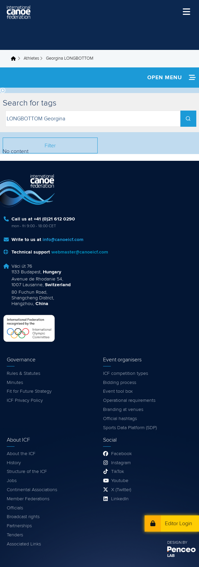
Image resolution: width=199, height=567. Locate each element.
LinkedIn (120, 499)
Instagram (121, 462)
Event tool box (118, 391)
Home (15, 58)
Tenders (15, 535)
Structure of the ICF (27, 471)
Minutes (15, 382)
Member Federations (28, 499)
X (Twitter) (121, 489)
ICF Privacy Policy (25, 400)
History (14, 462)
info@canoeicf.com (63, 239)
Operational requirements (129, 400)
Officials (15, 508)
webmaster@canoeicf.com (79, 252)
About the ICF (21, 453)
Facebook (121, 453)
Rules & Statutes (23, 373)
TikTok (117, 471)
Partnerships (19, 526)
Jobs (12, 480)
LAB (171, 556)
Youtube (119, 480)
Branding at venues (123, 409)
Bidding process (119, 382)
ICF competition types (125, 373)
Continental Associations (32, 489)
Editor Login (178, 523)
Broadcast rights (23, 516)
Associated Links (24, 544)
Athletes (31, 58)
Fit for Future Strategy (29, 391)
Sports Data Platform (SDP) (130, 427)
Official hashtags (120, 418)
